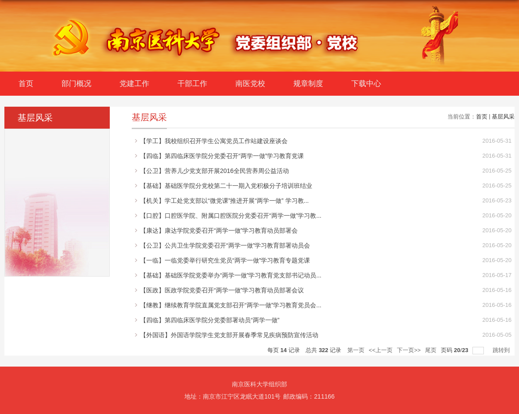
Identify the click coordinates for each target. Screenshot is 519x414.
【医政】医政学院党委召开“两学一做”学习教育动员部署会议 (222, 290)
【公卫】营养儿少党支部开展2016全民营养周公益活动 (214, 170)
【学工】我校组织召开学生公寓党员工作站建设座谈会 (214, 140)
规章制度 (308, 83)
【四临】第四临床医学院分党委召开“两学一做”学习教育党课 (222, 155)
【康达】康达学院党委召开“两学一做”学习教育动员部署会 (219, 230)
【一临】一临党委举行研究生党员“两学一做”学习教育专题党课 (225, 260)
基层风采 (503, 116)
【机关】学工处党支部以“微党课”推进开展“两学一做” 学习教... (224, 200)
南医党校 (250, 83)
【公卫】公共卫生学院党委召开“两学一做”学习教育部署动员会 (225, 245)
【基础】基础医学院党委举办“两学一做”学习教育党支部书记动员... (230, 275)
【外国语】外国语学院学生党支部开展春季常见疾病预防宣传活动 (229, 334)
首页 (25, 83)
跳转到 (502, 350)
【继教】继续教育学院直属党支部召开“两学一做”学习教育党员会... (230, 305)
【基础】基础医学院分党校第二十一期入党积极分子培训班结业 (226, 185)
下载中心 (366, 83)
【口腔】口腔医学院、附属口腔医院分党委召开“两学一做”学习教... (230, 215)
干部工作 (192, 83)
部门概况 (76, 83)
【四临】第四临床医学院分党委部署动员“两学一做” (209, 320)
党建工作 (134, 83)
